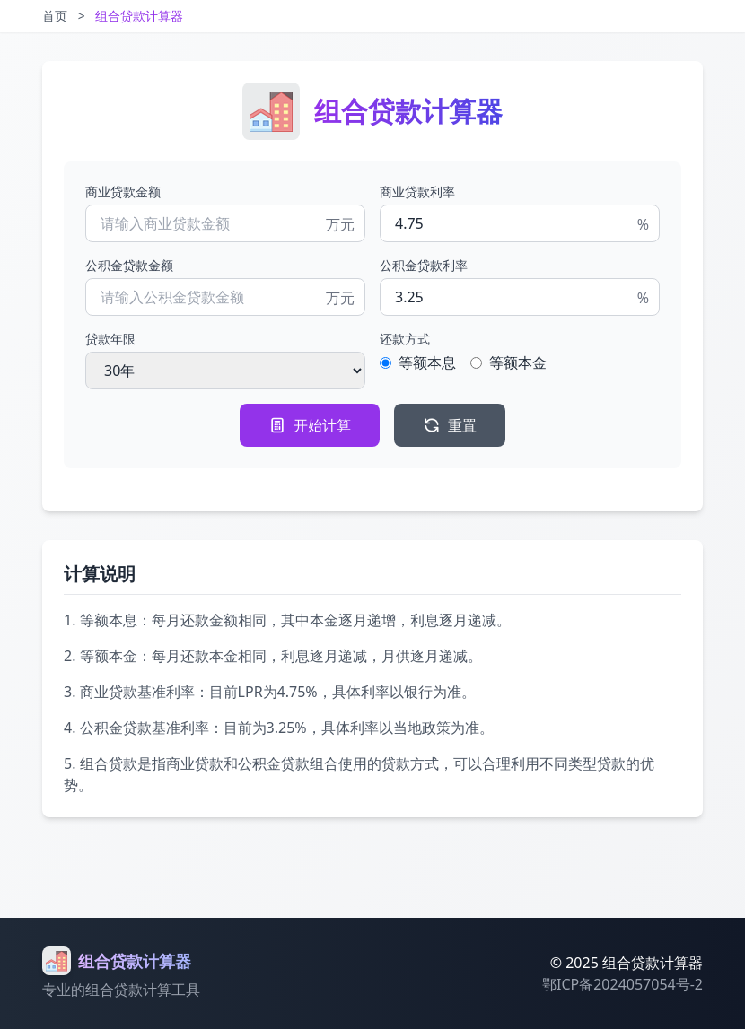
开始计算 (309, 425)
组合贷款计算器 (139, 15)
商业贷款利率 (417, 191)
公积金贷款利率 (424, 265)
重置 (450, 425)
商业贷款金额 (123, 191)
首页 (54, 15)
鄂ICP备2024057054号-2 (622, 984)
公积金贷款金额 (129, 265)
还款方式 (405, 338)
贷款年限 (110, 338)
